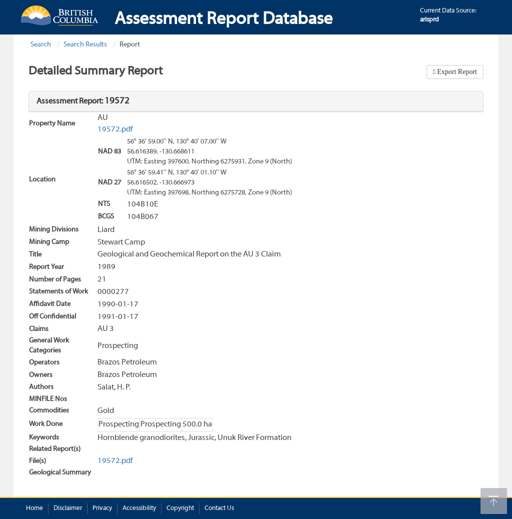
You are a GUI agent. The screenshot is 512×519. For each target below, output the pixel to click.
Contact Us (219, 508)
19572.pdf (115, 130)
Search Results (85, 44)
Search (40, 44)
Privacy (102, 508)
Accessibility (139, 508)
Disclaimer (68, 508)
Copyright (180, 508)
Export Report (456, 72)
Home (34, 508)
